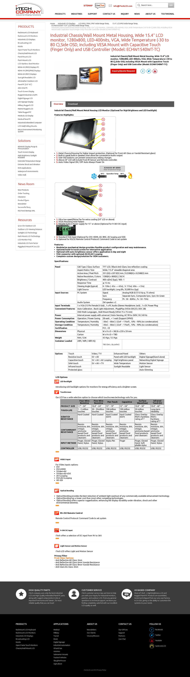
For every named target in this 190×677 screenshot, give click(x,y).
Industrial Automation (62, 645)
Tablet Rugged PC (24, 112)
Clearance (22, 197)
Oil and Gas (58, 648)
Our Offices (123, 630)
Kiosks (20, 46)
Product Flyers (23, 200)
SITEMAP (88, 5)
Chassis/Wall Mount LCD (27, 53)
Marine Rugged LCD (25, 109)
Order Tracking (23, 193)
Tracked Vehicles (60, 658)
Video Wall (22, 175)
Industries (76, 14)
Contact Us (109, 14)
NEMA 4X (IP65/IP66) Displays (29, 71)
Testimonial (167, 14)
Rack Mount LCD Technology (29, 236)
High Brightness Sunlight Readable (27, 157)
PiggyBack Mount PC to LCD (29, 247)
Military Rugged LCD (25, 105)
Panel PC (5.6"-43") (25, 85)
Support (92, 14)
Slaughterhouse (60, 661)
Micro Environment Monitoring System (30, 131)
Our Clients (91, 633)
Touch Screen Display (26, 91)
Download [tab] (73, 104)
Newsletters (91, 630)
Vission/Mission (93, 636)
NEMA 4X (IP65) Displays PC (28, 67)
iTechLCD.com (89, 670)
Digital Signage (59, 642)
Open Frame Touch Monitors (29, 50)
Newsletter (22, 204)
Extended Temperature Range (29, 161)
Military (56, 633)
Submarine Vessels (61, 654)
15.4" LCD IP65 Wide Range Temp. (125, 24)
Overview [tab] (58, 104)
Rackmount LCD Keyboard (28, 33)
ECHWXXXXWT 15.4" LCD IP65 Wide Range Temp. (70, 25)
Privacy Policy (101, 670)
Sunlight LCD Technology (27, 233)
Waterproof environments (28, 171)
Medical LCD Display (25, 116)
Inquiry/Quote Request (123, 71)
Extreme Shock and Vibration (29, 164)
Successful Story (24, 207)
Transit (56, 636)
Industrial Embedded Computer (30, 123)
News (137, 14)
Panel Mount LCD (24, 57)
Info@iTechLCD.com (123, 6)
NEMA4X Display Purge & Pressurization (27, 148)
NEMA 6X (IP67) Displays (27, 74)
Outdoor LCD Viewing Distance (30, 229)
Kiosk (56, 639)
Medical (56, 630)
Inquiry (125, 14)
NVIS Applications (24, 168)
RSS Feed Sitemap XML (26, 211)
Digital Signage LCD (25, 98)
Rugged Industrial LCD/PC (28, 95)
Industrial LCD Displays (66, 24)
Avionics (57, 651)
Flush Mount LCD (24, 60)
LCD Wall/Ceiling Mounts (27, 126)
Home (52, 24)
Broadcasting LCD (25, 43)
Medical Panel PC (24, 119)
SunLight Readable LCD (27, 78)
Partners (122, 636)
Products (60, 14)
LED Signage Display (25, 102)
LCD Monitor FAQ (24, 240)
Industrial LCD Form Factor (28, 243)
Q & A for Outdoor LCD (27, 226)
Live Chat (122, 639)
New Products (23, 190)
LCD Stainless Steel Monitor (28, 64)
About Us (150, 14)
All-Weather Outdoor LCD (28, 81)
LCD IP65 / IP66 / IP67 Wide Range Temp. (94, 24)
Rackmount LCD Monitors (28, 36)
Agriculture (58, 664)
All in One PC (23, 88)
